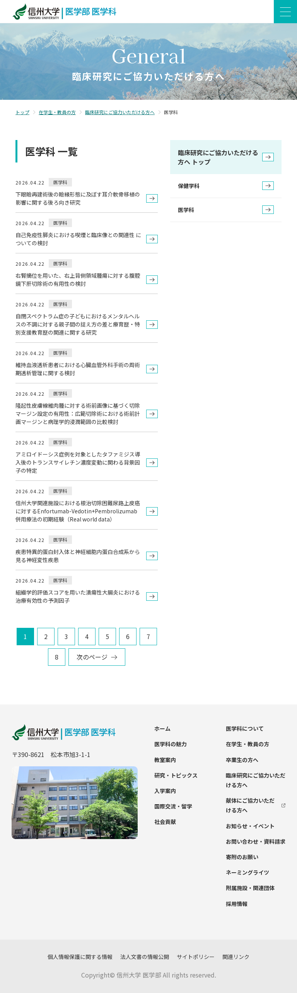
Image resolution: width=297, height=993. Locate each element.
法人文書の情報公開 (144, 957)
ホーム (162, 729)
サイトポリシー (196, 957)
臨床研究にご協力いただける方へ (120, 112)
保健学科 (226, 185)
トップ (22, 112)
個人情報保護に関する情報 (80, 957)
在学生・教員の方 (57, 112)
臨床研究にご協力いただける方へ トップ (226, 157)
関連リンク (235, 957)
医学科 (226, 209)
